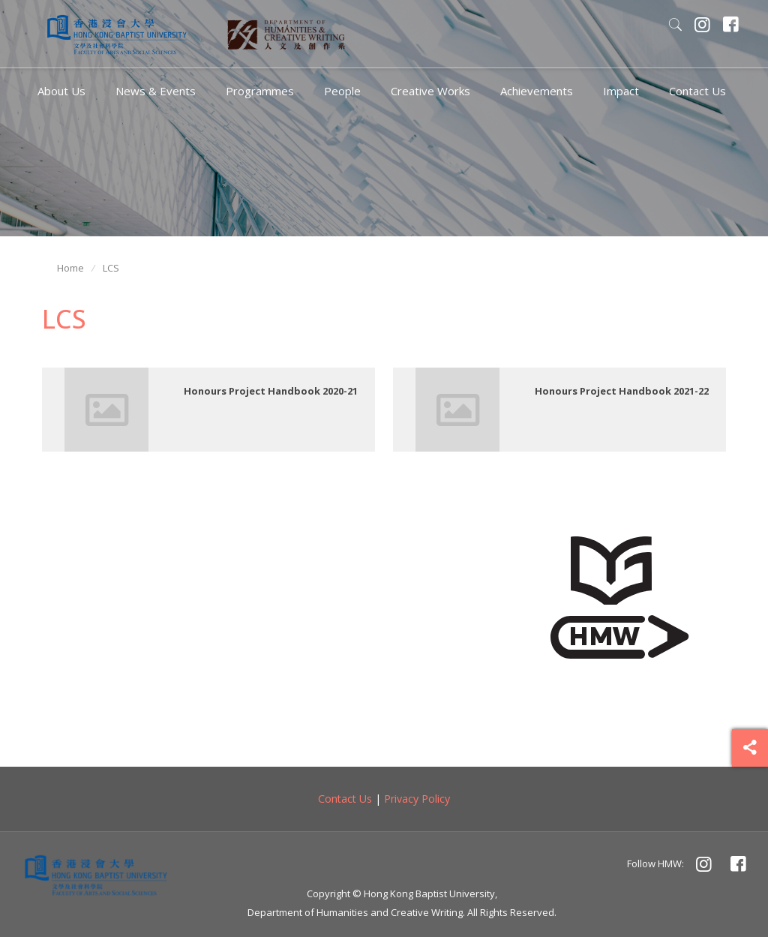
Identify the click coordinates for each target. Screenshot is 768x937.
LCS (111, 268)
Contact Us (345, 798)
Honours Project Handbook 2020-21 (271, 391)
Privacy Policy (417, 798)
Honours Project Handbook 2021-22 (622, 391)
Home (70, 268)
